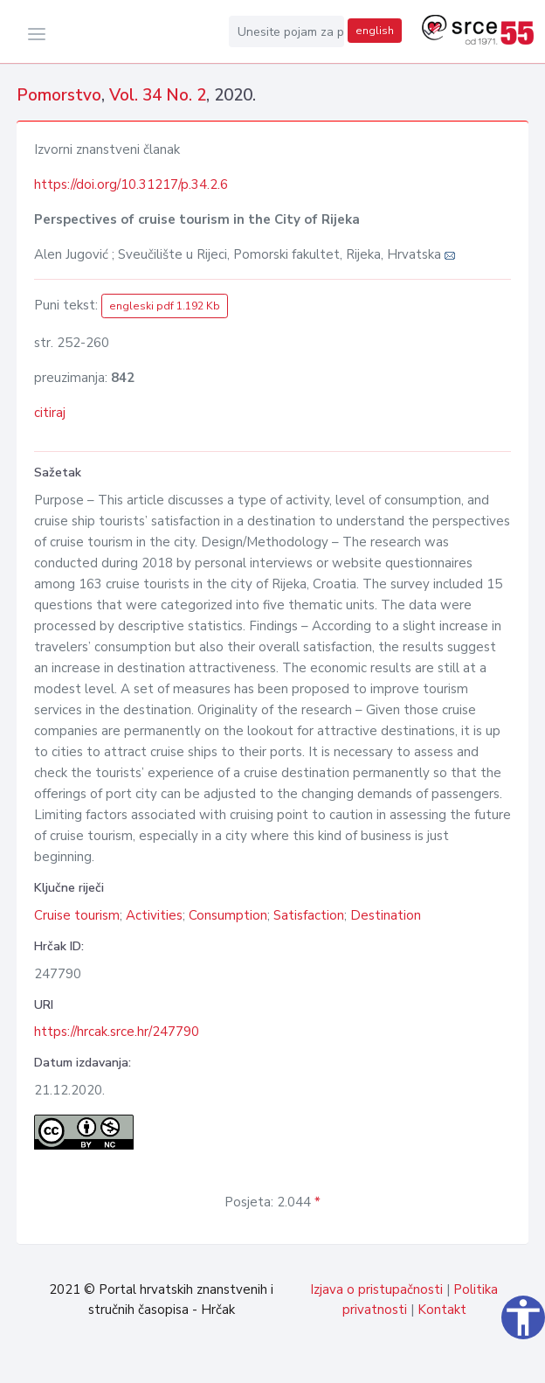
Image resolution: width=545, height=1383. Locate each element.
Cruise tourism (77, 915)
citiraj (50, 412)
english (374, 31)
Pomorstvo (59, 95)
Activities (154, 915)
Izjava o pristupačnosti (376, 1289)
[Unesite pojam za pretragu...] (286, 31)
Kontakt (441, 1309)
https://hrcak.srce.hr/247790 (116, 1031)
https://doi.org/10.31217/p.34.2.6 (131, 184)
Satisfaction (308, 915)
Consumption (228, 915)
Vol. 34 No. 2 (157, 95)
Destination (385, 915)
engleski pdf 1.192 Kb (164, 306)
